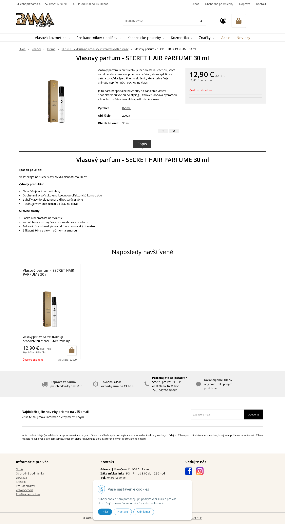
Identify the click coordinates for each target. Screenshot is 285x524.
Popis (142, 143)
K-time (126, 108)
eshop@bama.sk (30, 4)
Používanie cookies (28, 494)
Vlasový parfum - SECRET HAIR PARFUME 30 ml (48, 272)
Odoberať (253, 414)
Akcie (225, 37)
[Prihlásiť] (223, 20)
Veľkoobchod (24, 490)
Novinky (243, 37)
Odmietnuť (143, 511)
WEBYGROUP (194, 518)
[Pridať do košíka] (72, 350)
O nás (195, 4)
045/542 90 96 (58, 4)
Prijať (105, 511)
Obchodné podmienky (219, 4)
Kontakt (261, 4)
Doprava (244, 4)
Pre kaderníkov (25, 486)
